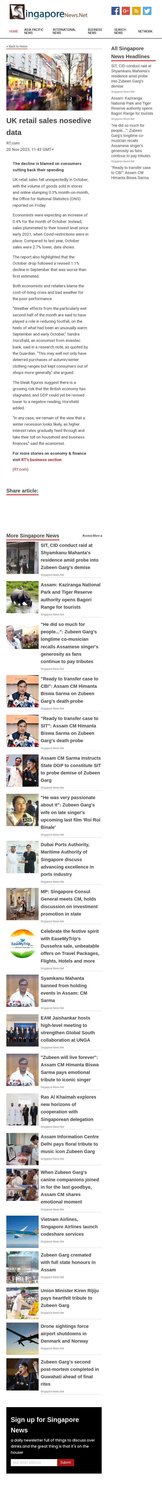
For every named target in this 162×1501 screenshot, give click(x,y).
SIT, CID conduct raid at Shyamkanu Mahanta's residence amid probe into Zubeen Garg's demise (131, 76)
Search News (120, 31)
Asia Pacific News (33, 31)
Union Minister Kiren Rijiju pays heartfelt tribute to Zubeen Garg (70, 1298)
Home (13, 31)
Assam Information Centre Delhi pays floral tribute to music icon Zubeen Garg (70, 1144)
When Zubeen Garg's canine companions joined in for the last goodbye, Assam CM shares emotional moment (70, 1187)
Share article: (22, 491)
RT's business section (41, 459)
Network (145, 31)
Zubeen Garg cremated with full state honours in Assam (68, 1262)
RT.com (20, 469)
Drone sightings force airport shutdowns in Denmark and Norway (65, 1334)
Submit (66, 1463)
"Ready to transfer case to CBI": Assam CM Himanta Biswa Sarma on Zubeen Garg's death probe (131, 178)
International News (64, 31)
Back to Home (16, 47)
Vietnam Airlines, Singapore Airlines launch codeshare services (69, 1227)
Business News (95, 31)
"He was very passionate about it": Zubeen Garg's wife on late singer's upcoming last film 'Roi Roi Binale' (70, 812)
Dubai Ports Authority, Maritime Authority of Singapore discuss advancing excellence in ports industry (67, 859)
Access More (91, 535)
